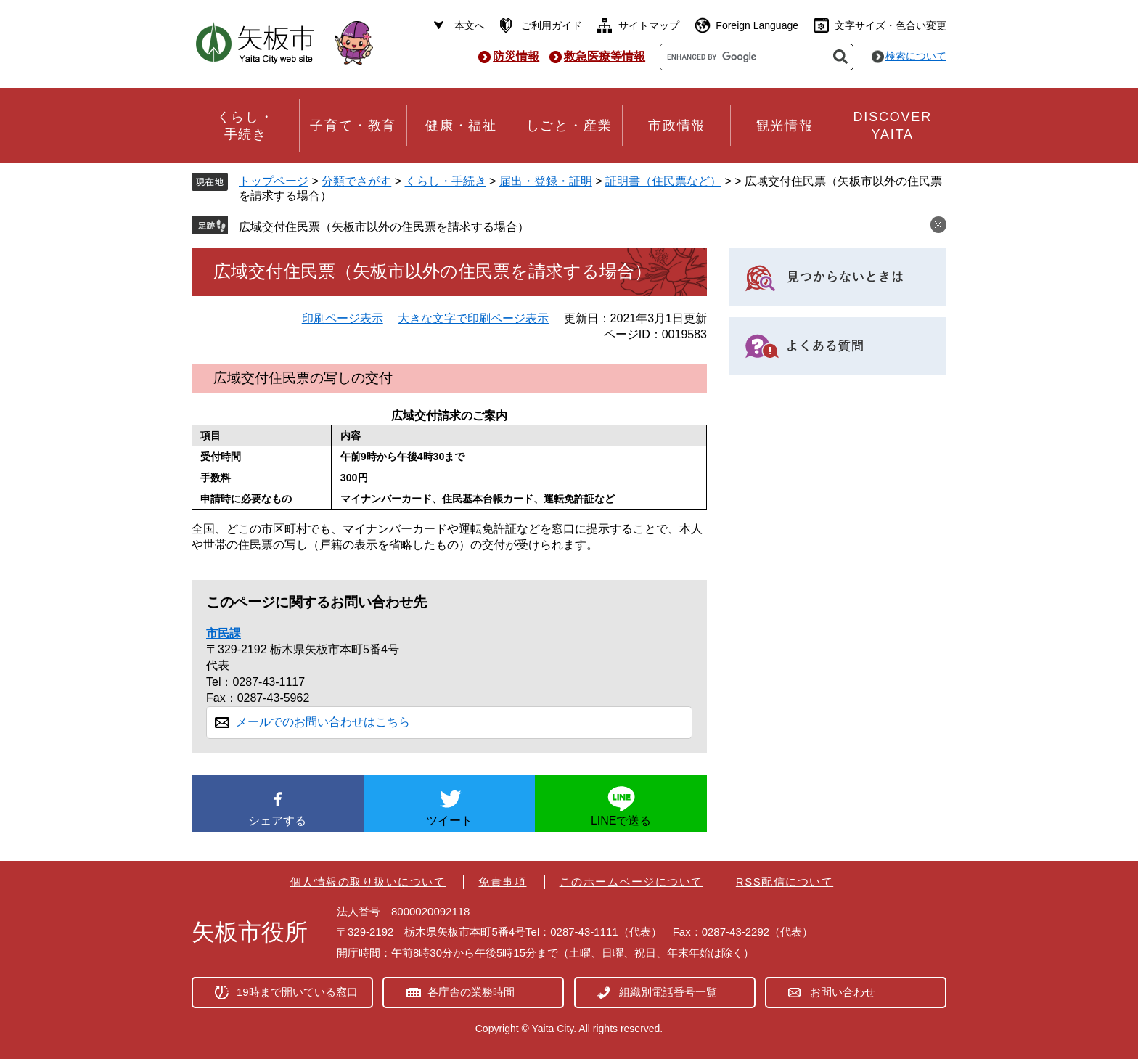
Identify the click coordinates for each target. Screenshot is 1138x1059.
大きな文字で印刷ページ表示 (473, 318)
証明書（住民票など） (663, 181)
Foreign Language (757, 25)
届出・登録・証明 (545, 181)
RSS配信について (784, 881)
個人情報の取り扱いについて (368, 881)
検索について (915, 56)
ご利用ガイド (551, 25)
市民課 (223, 633)
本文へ (469, 25)
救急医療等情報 (604, 56)
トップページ (273, 181)
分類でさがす (356, 181)
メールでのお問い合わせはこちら (323, 722)
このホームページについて (631, 881)
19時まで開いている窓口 (297, 992)
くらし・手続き (445, 181)
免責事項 (502, 881)
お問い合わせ (842, 992)
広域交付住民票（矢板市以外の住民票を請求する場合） (384, 227)
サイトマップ (648, 25)
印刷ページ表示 (342, 318)
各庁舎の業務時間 (471, 992)
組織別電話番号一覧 (668, 992)
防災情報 (516, 56)
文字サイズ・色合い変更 (890, 25)
